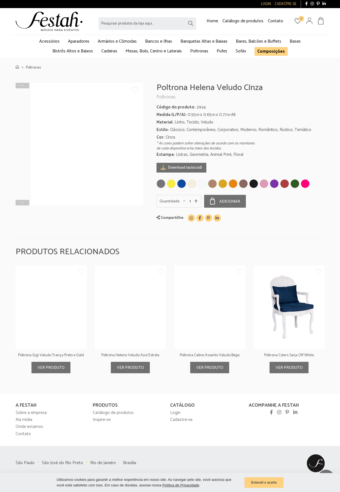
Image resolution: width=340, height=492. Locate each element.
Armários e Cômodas (117, 41)
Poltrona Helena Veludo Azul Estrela (130, 355)
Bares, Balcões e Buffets (258, 41)
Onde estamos (29, 426)
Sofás (241, 51)
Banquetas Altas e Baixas (204, 41)
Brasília (129, 463)
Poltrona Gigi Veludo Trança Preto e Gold (51, 355)
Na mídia (24, 419)
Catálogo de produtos (242, 21)
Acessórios (49, 41)
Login (175, 412)
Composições (271, 51)
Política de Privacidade (180, 485)
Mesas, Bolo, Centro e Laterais (154, 51)
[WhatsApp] (191, 218)
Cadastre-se (181, 419)
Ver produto (51, 368)
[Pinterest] (208, 218)
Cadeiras (109, 51)
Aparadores (78, 41)
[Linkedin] (217, 218)
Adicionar (225, 201)
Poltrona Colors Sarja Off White (289, 355)
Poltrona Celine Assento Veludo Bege (209, 355)
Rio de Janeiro (103, 463)
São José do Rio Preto (62, 463)
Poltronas (199, 51)
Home (212, 21)
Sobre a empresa (31, 412)
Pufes (222, 51)
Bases (295, 41)
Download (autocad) (181, 167)
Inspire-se (102, 419)
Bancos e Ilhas (158, 41)
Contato (275, 21)
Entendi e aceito (264, 482)
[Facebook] (200, 218)
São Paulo (25, 463)
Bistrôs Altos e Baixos (72, 51)
